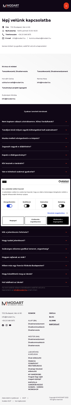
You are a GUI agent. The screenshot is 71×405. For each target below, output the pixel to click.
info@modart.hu (19, 38)
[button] (66, 5)
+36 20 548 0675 (24, 34)
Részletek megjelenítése (56, 213)
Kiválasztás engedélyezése (35, 221)
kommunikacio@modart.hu (40, 38)
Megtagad (13, 220)
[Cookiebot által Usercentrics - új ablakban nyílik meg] (60, 181)
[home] (10, 5)
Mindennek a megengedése (58, 221)
